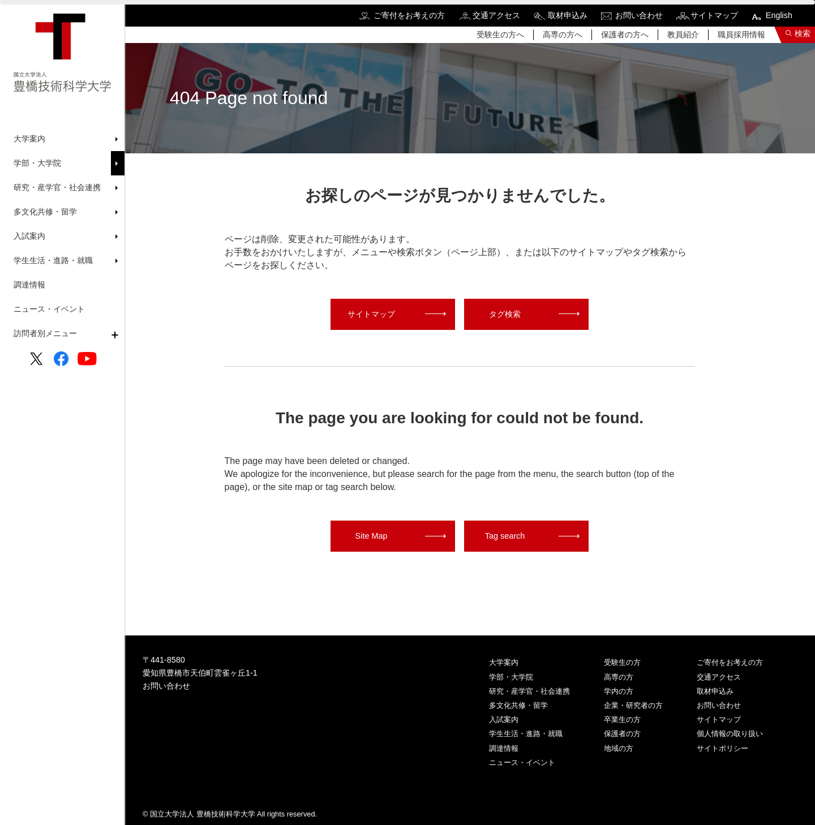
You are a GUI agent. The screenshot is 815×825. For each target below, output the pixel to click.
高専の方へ (562, 34)
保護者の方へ (625, 34)
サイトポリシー (722, 748)
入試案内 (503, 719)
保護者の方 (622, 733)
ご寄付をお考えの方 (409, 15)
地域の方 (618, 748)
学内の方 (618, 691)
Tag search (505, 535)
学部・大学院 (511, 677)
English (779, 15)
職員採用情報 (741, 34)
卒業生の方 (622, 719)
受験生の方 (622, 662)
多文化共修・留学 (518, 705)
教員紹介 (683, 34)
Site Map (371, 535)
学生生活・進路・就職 (526, 733)
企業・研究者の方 (633, 705)
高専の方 (618, 677)
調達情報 (29, 284)
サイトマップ (714, 15)
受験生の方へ (500, 34)
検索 (802, 33)
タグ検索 (505, 314)
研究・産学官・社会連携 (529, 691)
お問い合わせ (639, 15)
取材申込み (567, 15)
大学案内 (503, 662)
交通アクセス (496, 15)
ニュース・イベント (49, 308)
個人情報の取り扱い (730, 733)
